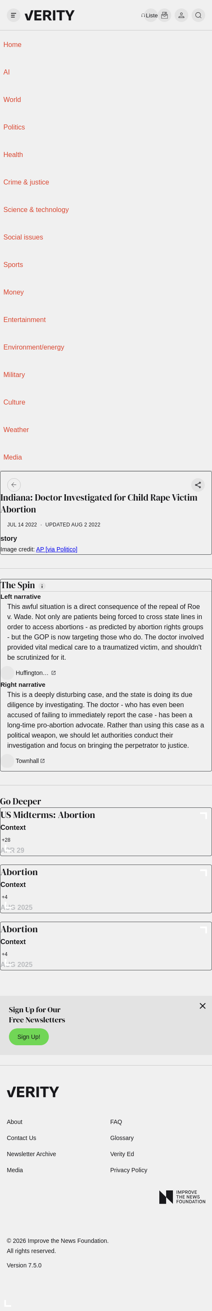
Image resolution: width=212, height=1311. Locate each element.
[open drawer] (13, 15)
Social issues (23, 237)
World (12, 99)
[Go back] (60, 485)
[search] (198, 15)
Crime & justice (26, 182)
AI (6, 72)
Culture (14, 402)
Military (14, 374)
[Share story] (198, 485)
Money (13, 292)
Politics (14, 127)
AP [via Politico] (56, 549)
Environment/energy (33, 347)
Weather (16, 429)
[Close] (202, 1006)
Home (12, 44)
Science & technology (36, 209)
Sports (13, 264)
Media (12, 457)
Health (13, 154)
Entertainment (24, 319)
